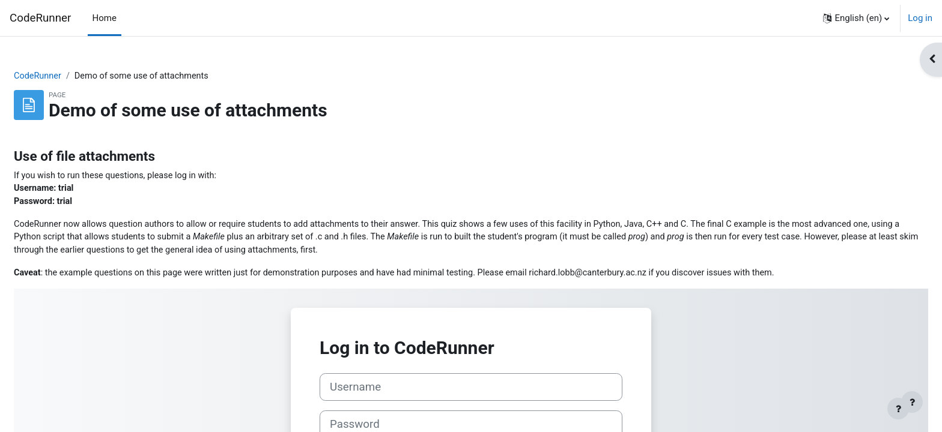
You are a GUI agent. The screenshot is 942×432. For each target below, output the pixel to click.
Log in (920, 18)
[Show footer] (912, 402)
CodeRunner (40, 18)
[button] (856, 18)
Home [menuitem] (105, 18)
